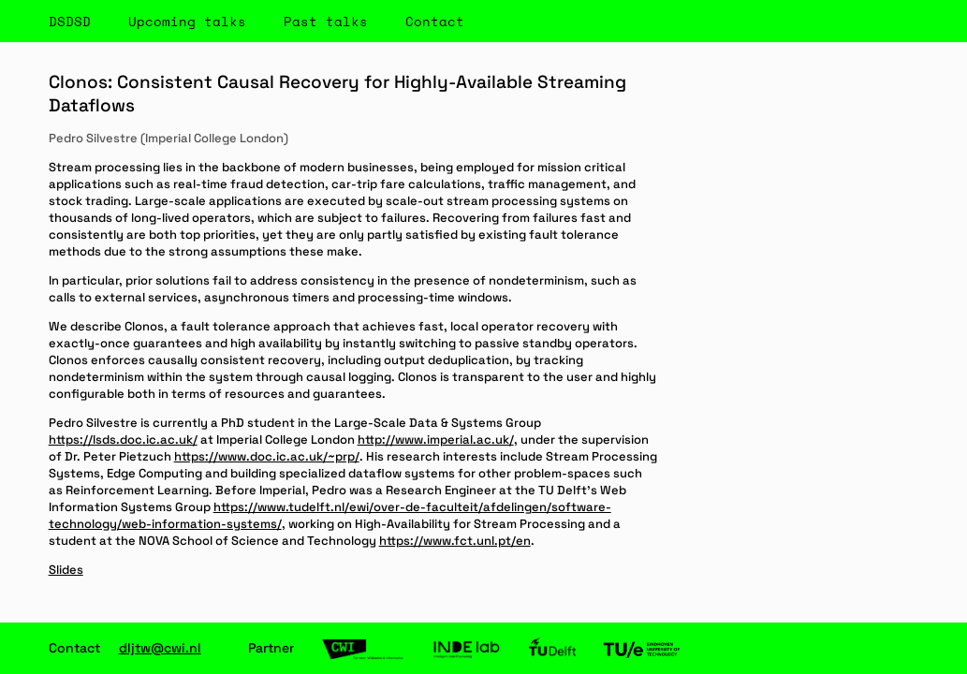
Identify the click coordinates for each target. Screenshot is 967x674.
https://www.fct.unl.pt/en (455, 541)
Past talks (326, 21)
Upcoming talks (187, 21)
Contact (434, 21)
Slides (66, 570)
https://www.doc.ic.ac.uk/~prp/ (266, 456)
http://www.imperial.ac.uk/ (436, 439)
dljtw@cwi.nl (160, 647)
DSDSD (70, 21)
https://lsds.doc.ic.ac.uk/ (123, 439)
